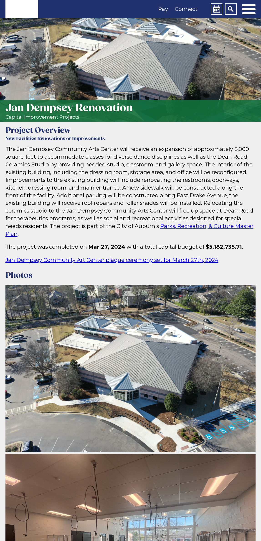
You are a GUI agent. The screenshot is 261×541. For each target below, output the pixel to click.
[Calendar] (216, 9)
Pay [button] (163, 9)
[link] (21, 9)
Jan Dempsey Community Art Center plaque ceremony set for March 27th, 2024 (111, 260)
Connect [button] (186, 9)
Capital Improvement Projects (42, 117)
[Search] (230, 9)
